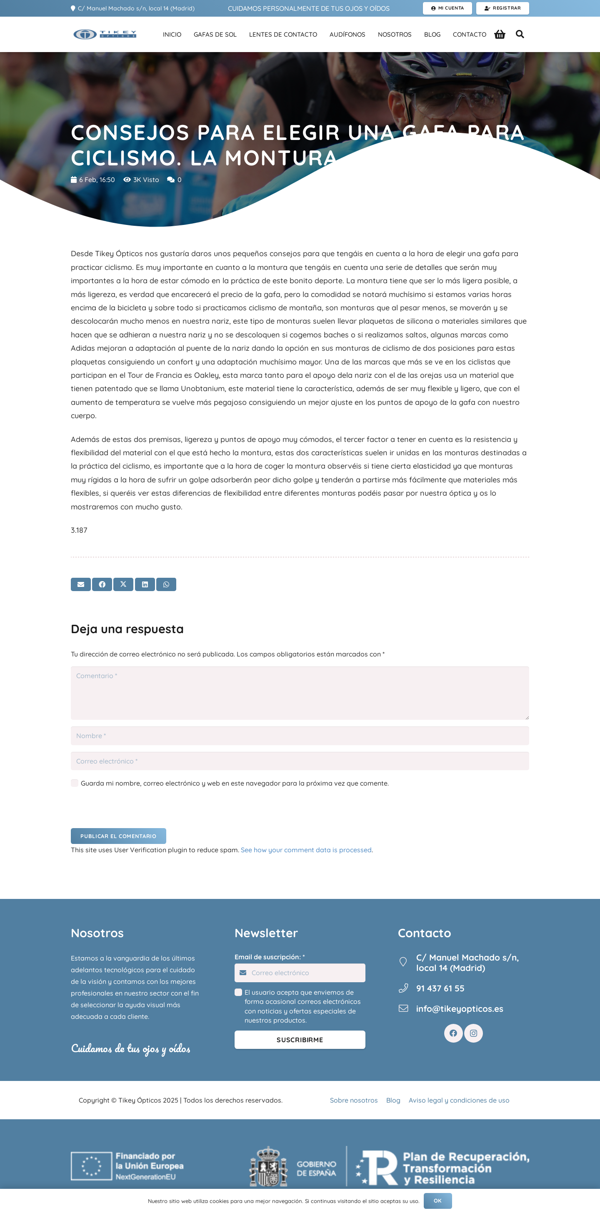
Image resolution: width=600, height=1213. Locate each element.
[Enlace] (104, 34)
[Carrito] (500, 34)
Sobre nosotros (354, 1100)
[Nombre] (300, 735)
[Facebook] (453, 1033)
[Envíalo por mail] (81, 584)
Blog (393, 1100)
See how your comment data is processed (306, 850)
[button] (520, 34)
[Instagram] (473, 1033)
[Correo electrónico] (300, 761)
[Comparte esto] (102, 584)
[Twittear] (123, 584)
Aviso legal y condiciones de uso (459, 1100)
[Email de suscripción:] (300, 972)
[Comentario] (300, 693)
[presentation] (128, 810)
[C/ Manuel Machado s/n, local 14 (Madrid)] (407, 962)
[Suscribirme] (300, 1040)
